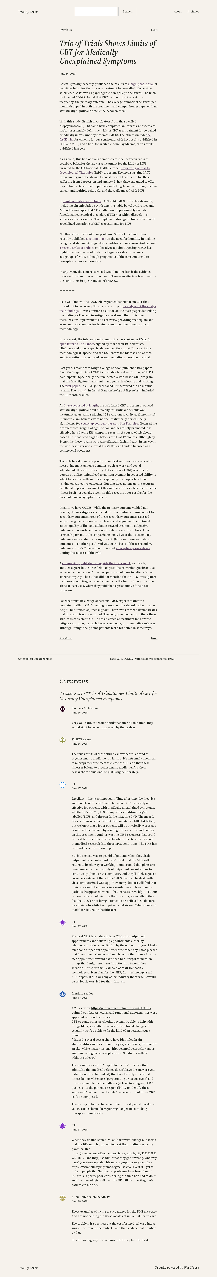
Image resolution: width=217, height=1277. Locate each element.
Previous (66, 30)
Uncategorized (43, 659)
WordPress (191, 1267)
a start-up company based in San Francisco (110, 423)
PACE (171, 659)
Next (154, 30)
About (178, 11)
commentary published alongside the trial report (96, 563)
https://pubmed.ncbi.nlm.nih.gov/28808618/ (121, 1008)
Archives (193, 11)
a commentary (96, 239)
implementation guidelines (82, 201)
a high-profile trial (141, 84)
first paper (72, 386)
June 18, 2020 (79, 1201)
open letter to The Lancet (77, 344)
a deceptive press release (133, 548)
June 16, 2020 (79, 712)
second (81, 390)
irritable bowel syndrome (150, 659)
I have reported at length (81, 405)
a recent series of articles (77, 248)
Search (127, 11)
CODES (127, 659)
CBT (119, 659)
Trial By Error (28, 12)
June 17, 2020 (79, 788)
